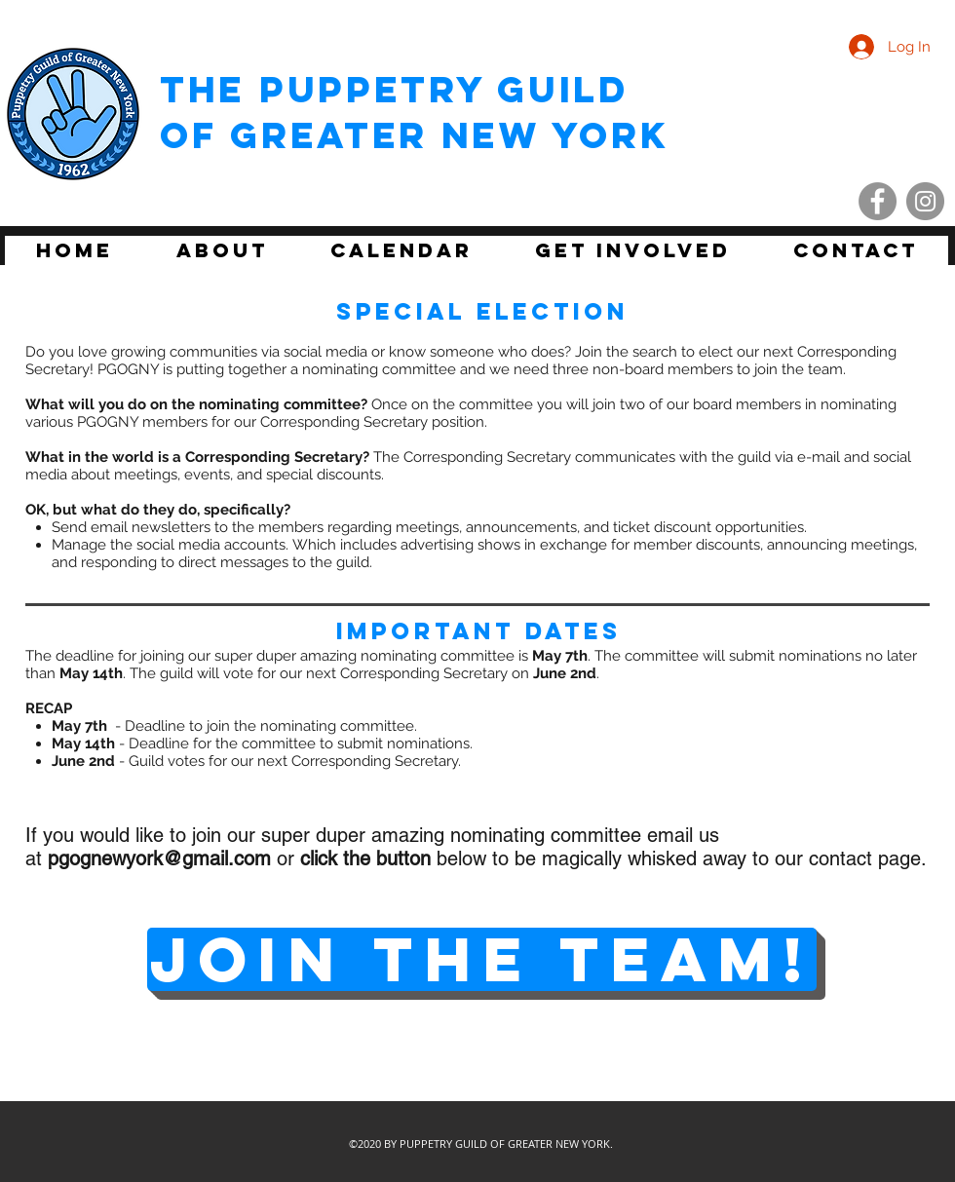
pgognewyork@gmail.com (159, 858)
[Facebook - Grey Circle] (878, 201)
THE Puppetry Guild (394, 89)
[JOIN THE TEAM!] (482, 959)
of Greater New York (414, 135)
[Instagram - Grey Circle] (925, 201)
